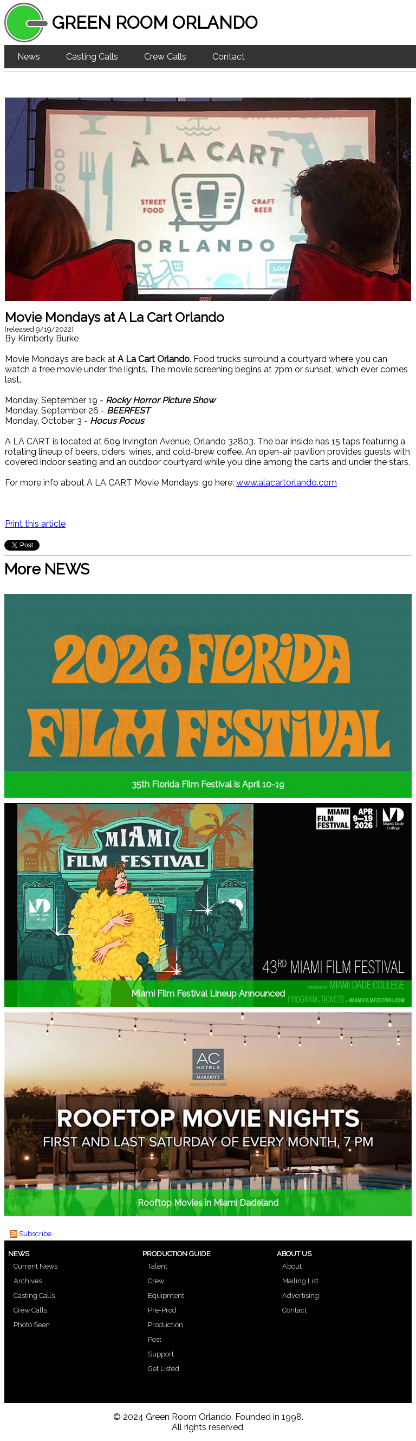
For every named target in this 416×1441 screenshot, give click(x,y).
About (292, 1266)
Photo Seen (32, 1325)
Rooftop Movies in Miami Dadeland (208, 1203)
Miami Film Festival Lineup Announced (208, 993)
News (28, 56)
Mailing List (300, 1281)
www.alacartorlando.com (286, 482)
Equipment (166, 1295)
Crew (156, 1281)
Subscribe (35, 1234)
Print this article (35, 524)
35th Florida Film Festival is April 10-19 (208, 784)
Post (154, 1339)
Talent (157, 1266)
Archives (28, 1281)
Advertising (300, 1295)
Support (161, 1354)
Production (165, 1325)
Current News (35, 1266)
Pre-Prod (162, 1310)
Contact (228, 56)
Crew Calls (165, 56)
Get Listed (163, 1369)
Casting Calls (92, 56)
